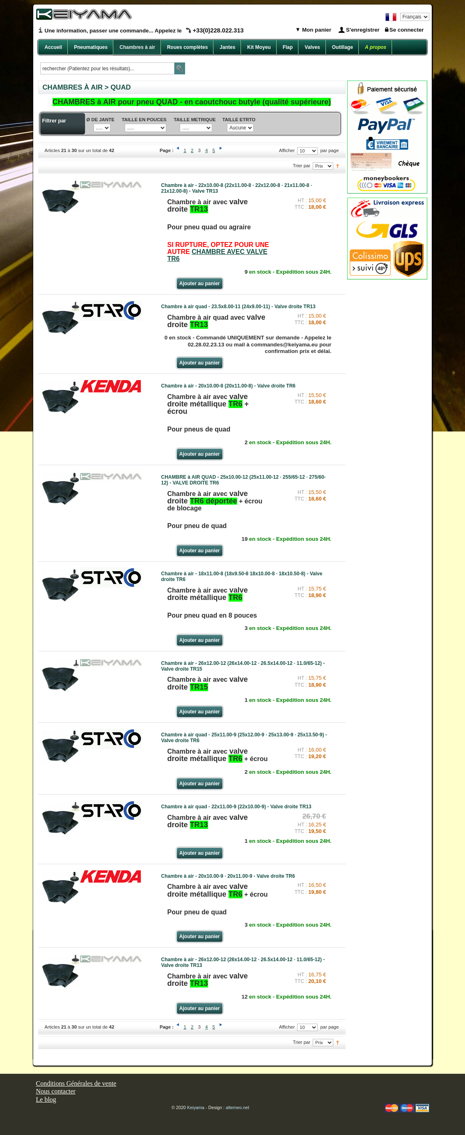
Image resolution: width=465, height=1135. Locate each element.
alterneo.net (237, 1107)
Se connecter (406, 30)
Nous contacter (56, 1091)
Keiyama (195, 1107)
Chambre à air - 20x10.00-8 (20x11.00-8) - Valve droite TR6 (228, 386)
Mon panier (315, 30)
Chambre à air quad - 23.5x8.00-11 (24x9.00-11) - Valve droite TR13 (238, 306)
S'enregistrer (363, 30)
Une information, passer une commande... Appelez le (144, 31)
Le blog (46, 1099)
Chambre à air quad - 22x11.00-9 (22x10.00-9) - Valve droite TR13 (236, 807)
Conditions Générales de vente (76, 1083)
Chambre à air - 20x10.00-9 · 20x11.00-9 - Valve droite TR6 (228, 876)
